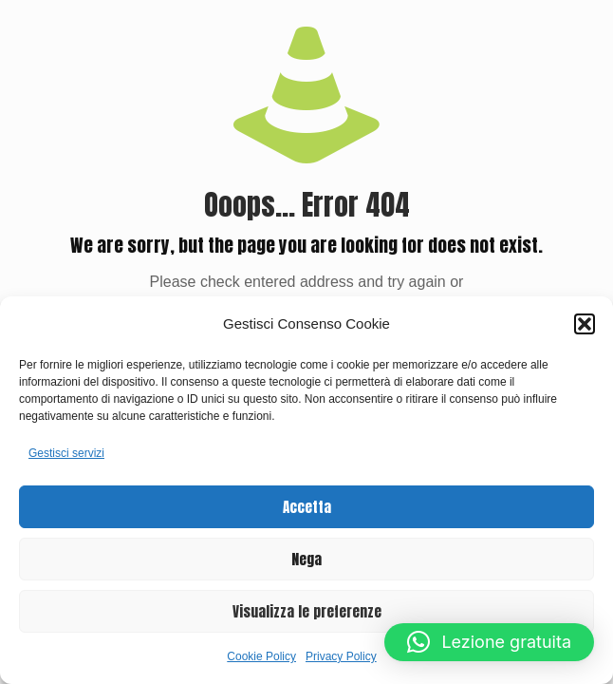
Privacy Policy (341, 656)
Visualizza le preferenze (306, 611)
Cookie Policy (261, 656)
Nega (306, 559)
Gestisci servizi (66, 453)
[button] (584, 323)
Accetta (307, 507)
